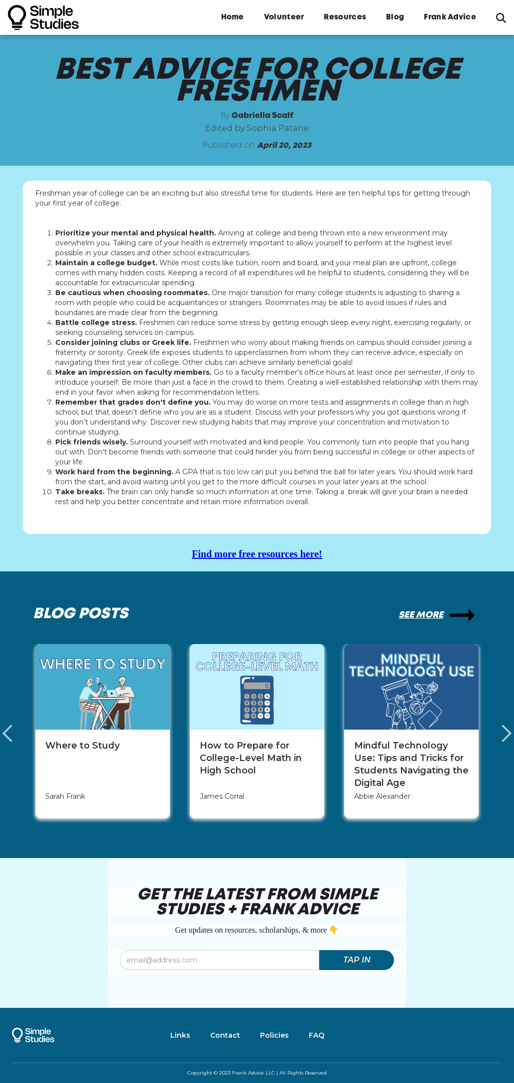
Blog (395, 17)
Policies (274, 1035)
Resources (345, 17)
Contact (225, 1035)
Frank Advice (450, 17)
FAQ (316, 1035)
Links (180, 1035)
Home (232, 17)
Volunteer (284, 17)
